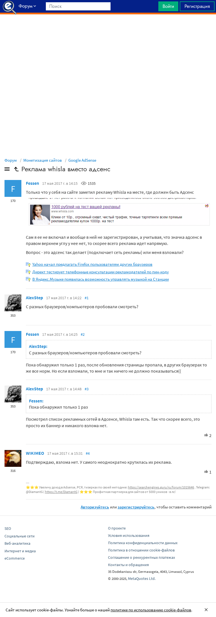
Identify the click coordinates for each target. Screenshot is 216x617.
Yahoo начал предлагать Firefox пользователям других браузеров (92, 264)
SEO (7, 528)
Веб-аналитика (17, 543)
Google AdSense (82, 160)
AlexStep (34, 297)
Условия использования (128, 535)
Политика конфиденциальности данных (142, 542)
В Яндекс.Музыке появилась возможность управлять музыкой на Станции (100, 279)
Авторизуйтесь (95, 507)
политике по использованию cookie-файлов (151, 610)
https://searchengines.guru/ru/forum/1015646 (161, 487)
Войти (168, 6)
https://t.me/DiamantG (61, 492)
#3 (87, 388)
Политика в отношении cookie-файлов (141, 550)
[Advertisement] (108, 28)
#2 (83, 334)
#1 (87, 297)
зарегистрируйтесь (136, 507)
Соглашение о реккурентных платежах (141, 557)
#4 (88, 453)
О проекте (117, 528)
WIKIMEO (35, 453)
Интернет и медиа (20, 550)
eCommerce (14, 558)
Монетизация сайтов (42, 160)
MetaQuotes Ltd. (142, 578)
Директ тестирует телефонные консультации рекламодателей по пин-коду (100, 271)
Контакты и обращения (128, 564)
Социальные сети (19, 536)
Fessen (32, 183)
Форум (10, 160)
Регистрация (197, 6)
